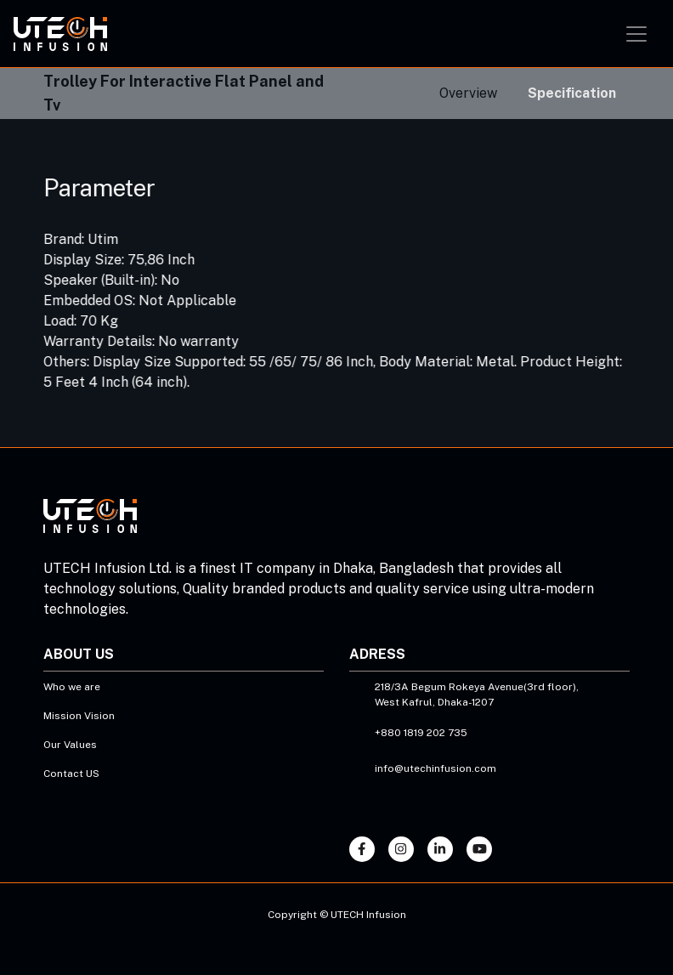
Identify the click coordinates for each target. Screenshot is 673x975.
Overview (468, 93)
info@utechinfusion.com (435, 768)
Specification (572, 93)
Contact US (71, 773)
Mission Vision (79, 716)
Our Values (70, 745)
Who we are (71, 687)
